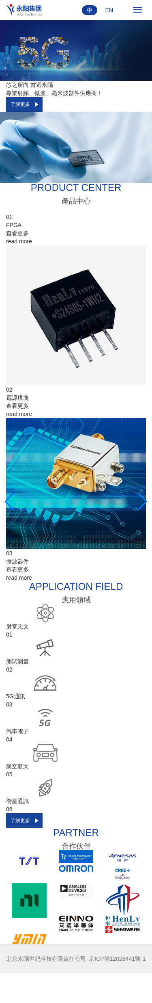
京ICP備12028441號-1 (117, 958)
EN (109, 10)
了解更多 (20, 104)
